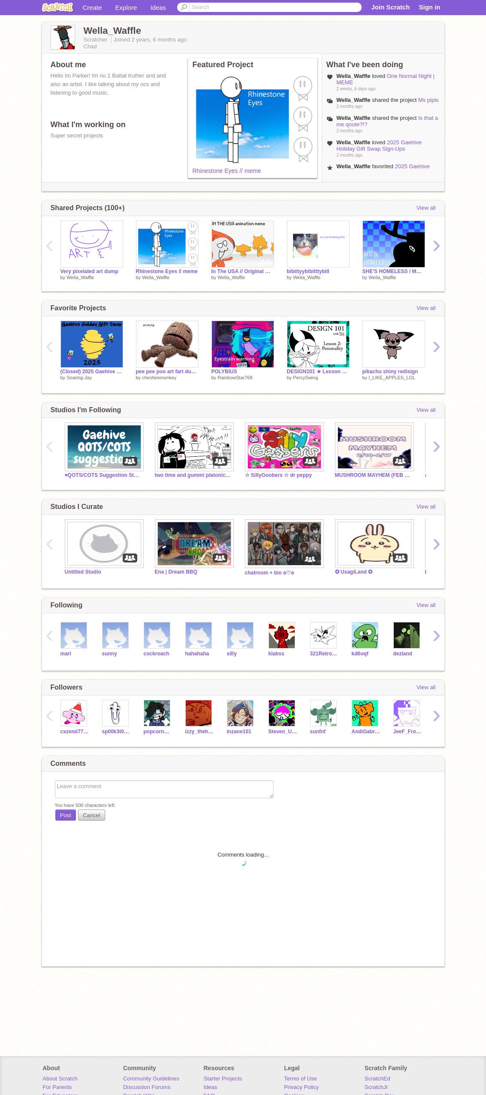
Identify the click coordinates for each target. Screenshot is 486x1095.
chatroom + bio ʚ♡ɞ (269, 573)
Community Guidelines (151, 1078)
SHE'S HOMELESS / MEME (393, 271)
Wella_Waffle (80, 277)
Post (65, 815)
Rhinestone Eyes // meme (227, 170)
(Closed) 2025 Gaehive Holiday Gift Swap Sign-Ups (91, 372)
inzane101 (239, 732)
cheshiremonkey (159, 377)
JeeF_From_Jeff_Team (407, 732)
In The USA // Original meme (242, 271)
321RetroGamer (324, 654)
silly (232, 654)
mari (65, 654)
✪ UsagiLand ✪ (354, 572)
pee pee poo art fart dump (167, 372)
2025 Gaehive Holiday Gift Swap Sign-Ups (379, 145)
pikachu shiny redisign (390, 372)
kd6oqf (360, 654)
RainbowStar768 (234, 377)
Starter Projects (223, 1078)
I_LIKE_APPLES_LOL (391, 377)
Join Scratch (390, 7)
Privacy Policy (301, 1087)
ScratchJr (376, 1087)
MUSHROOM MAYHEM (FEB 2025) (373, 475)
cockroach (156, 654)
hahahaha (197, 654)
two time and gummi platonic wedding (193, 475)
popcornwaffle (158, 732)
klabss (276, 654)
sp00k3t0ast (116, 732)
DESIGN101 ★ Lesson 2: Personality (318, 372)
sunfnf (318, 732)
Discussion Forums (147, 1087)
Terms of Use (300, 1078)
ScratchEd (377, 1078)
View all (426, 208)
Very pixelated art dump (89, 271)
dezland (403, 654)
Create (92, 7)
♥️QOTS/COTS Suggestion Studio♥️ (103, 475)
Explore (126, 7)
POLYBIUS (224, 372)
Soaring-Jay (79, 377)
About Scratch (60, 1078)
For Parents (57, 1087)
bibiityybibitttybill (308, 271)
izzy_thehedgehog (199, 732)
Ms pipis (428, 100)
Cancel (91, 815)
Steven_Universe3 (283, 732)
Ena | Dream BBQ (176, 572)
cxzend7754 (74, 732)
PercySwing (305, 377)
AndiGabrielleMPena (366, 732)
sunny (109, 654)
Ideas (158, 7)
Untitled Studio (83, 572)
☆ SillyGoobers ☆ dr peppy (278, 475)
